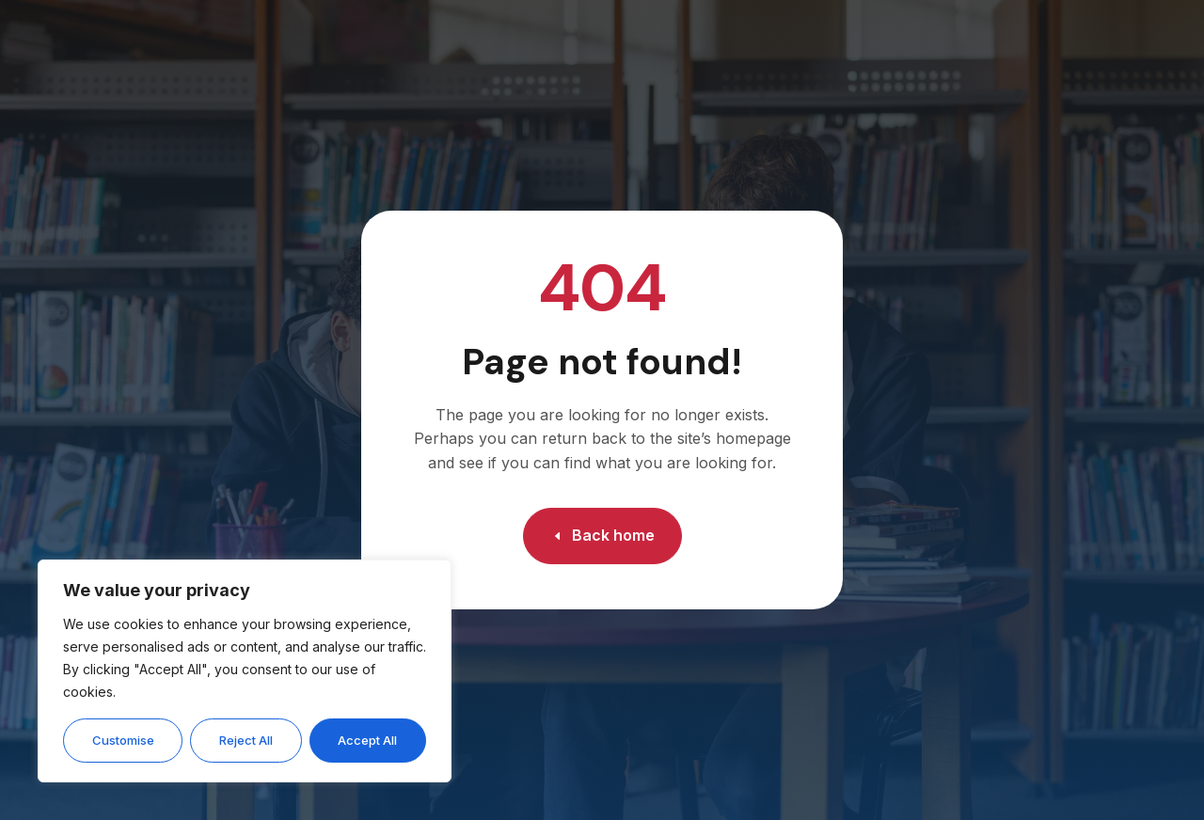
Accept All (367, 740)
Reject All (246, 740)
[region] (245, 671)
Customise (123, 740)
